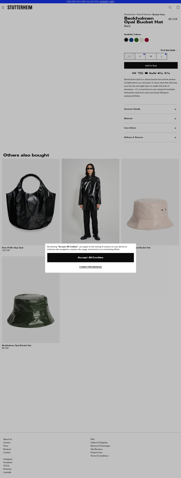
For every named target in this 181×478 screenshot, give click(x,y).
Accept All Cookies (90, 258)
